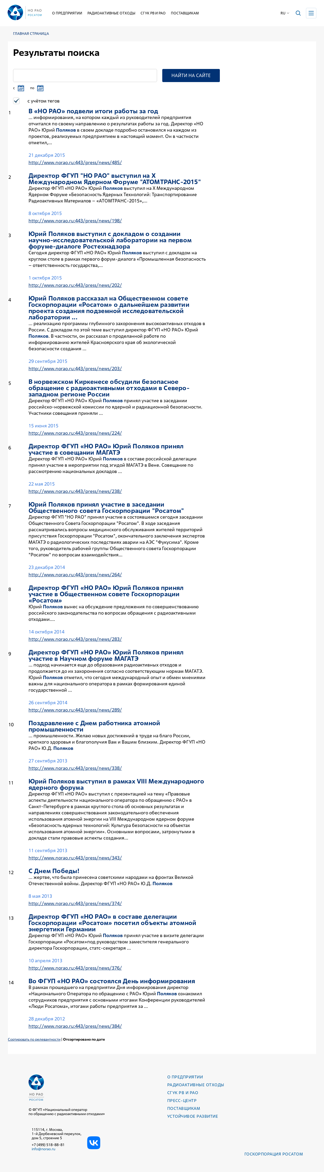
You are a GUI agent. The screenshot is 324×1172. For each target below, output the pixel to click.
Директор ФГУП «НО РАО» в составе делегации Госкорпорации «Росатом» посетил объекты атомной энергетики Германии (112, 922)
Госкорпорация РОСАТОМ (273, 1154)
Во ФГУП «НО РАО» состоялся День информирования (112, 981)
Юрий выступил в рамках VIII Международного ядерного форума (116, 784)
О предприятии (67, 13)
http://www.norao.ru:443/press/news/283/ (75, 639)
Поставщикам (185, 13)
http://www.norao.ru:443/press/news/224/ (75, 433)
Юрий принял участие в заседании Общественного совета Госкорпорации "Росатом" (106, 507)
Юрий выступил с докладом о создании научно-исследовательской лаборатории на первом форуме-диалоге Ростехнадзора (110, 240)
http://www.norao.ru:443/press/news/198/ (75, 221)
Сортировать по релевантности (34, 1039)
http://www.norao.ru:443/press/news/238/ (75, 491)
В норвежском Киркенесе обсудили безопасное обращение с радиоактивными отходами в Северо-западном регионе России (109, 388)
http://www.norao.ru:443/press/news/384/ (75, 1026)
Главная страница (31, 33)
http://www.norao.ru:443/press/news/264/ (75, 575)
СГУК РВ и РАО (153, 13)
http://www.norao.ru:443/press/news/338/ (75, 768)
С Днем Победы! (54, 871)
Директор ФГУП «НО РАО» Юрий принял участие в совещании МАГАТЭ (106, 449)
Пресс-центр (182, 1100)
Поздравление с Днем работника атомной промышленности (94, 726)
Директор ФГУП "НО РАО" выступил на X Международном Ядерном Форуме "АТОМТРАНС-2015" (115, 179)
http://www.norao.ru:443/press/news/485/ (75, 162)
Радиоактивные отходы (111, 13)
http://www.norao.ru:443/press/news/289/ (75, 710)
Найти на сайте (191, 75)
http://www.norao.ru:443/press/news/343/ (75, 858)
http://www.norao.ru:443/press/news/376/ (75, 968)
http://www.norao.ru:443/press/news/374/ (75, 903)
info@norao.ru (43, 1149)
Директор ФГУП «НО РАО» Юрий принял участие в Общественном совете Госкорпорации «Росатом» (106, 594)
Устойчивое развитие (192, 1116)
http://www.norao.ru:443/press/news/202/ (75, 285)
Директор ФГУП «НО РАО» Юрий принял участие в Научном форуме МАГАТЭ (106, 655)
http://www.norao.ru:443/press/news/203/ (75, 368)
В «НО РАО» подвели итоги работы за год (93, 111)
